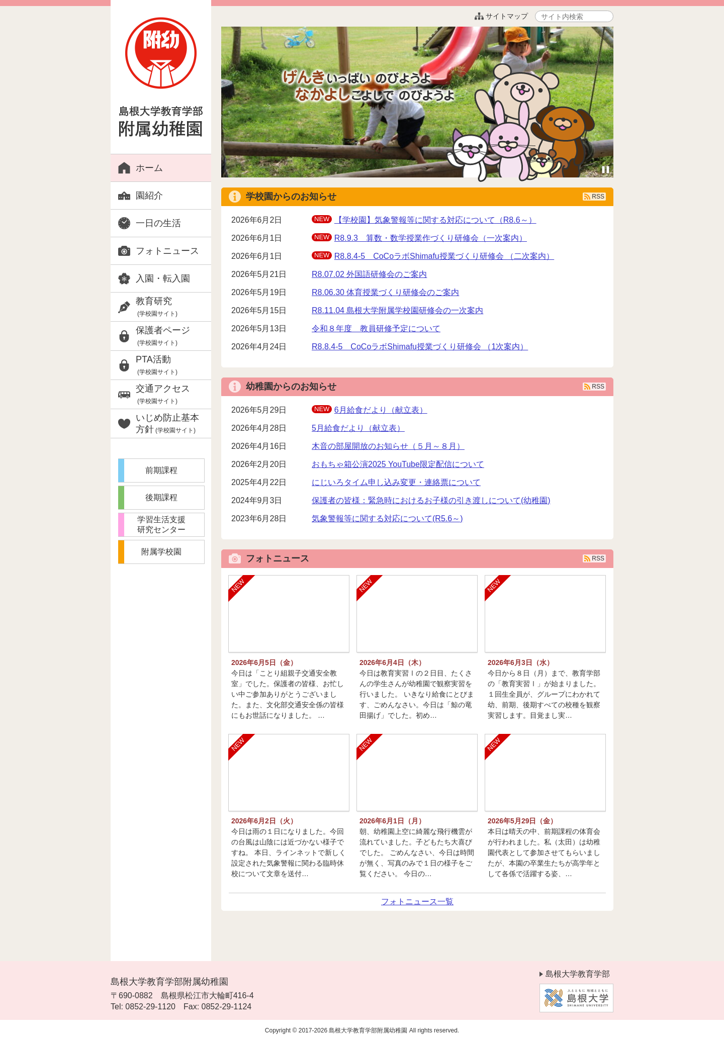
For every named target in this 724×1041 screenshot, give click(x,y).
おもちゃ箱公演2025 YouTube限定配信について (398, 464)
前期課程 (161, 470)
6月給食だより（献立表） (380, 410)
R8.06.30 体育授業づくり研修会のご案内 (385, 292)
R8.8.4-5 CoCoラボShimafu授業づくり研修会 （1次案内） (420, 346)
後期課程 (161, 497)
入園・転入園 (163, 278)
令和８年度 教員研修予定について (376, 328)
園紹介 (149, 196)
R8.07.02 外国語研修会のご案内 (369, 274)
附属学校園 (161, 551)
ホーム (149, 168)
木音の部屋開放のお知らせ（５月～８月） (388, 446)
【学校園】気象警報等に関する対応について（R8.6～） (435, 220)
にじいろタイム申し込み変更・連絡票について (396, 482)
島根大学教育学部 (578, 974)
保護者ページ (163, 336)
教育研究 (156, 307)
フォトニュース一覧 (417, 901)
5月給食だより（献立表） (358, 428)
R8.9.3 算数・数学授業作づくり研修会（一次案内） (430, 238)
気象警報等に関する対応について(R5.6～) (387, 518)
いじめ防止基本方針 (167, 423)
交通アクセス (163, 394)
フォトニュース (167, 251)
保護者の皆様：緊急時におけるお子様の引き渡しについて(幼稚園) (431, 500)
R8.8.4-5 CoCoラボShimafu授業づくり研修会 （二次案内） (444, 256)
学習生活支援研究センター (161, 524)
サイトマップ (498, 16)
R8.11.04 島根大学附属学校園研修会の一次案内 (397, 310)
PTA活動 (156, 365)
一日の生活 (158, 223)
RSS (598, 196)
